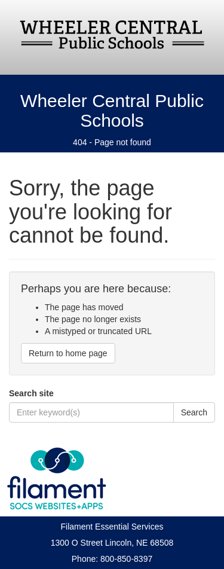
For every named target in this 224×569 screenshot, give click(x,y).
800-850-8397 (126, 559)
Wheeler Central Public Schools (112, 110)
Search (194, 412)
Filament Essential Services (112, 526)
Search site (31, 393)
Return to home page (68, 353)
